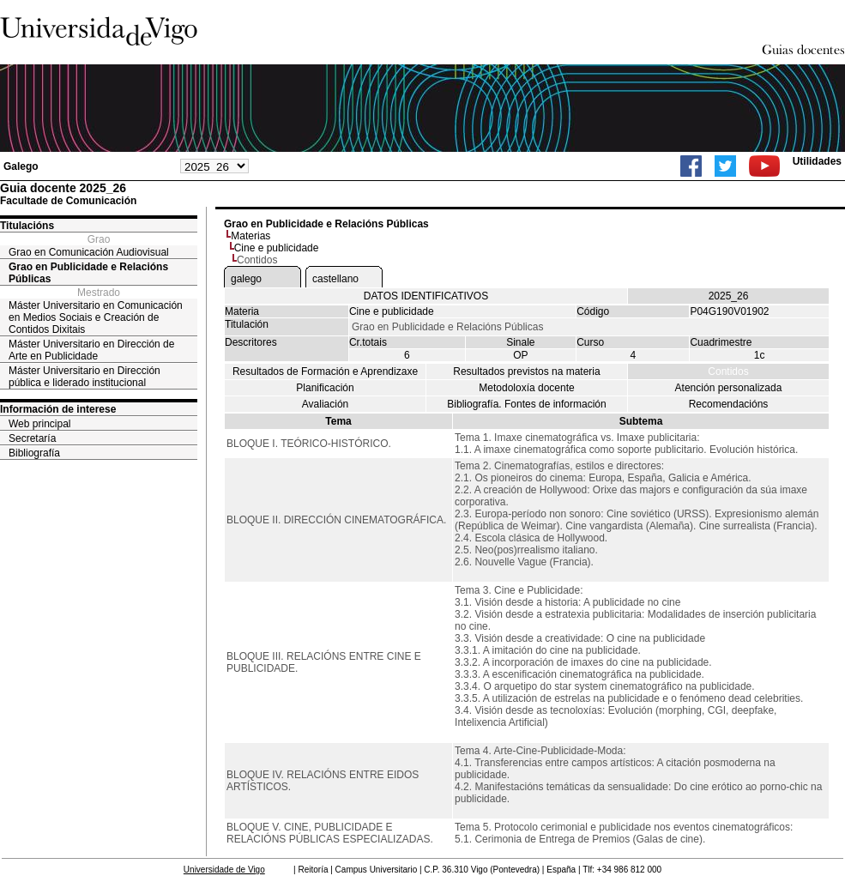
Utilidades (817, 161)
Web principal (39, 424)
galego (246, 279)
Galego (21, 166)
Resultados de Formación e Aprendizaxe (325, 371)
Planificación (324, 388)
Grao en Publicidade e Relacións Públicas (88, 273)
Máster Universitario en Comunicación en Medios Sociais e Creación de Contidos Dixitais (96, 317)
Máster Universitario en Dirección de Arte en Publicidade (91, 350)
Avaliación (325, 404)
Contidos (728, 371)
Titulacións (27, 226)
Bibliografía (34, 453)
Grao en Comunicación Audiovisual (89, 252)
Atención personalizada (728, 388)
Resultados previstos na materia (526, 371)
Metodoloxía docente (526, 388)
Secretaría (32, 438)
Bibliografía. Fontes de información (526, 404)
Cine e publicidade (276, 248)
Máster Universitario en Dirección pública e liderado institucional (84, 377)
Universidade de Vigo (224, 869)
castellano (335, 279)
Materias (250, 236)
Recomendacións (729, 404)
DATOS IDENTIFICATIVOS (426, 296)
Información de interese (58, 409)
